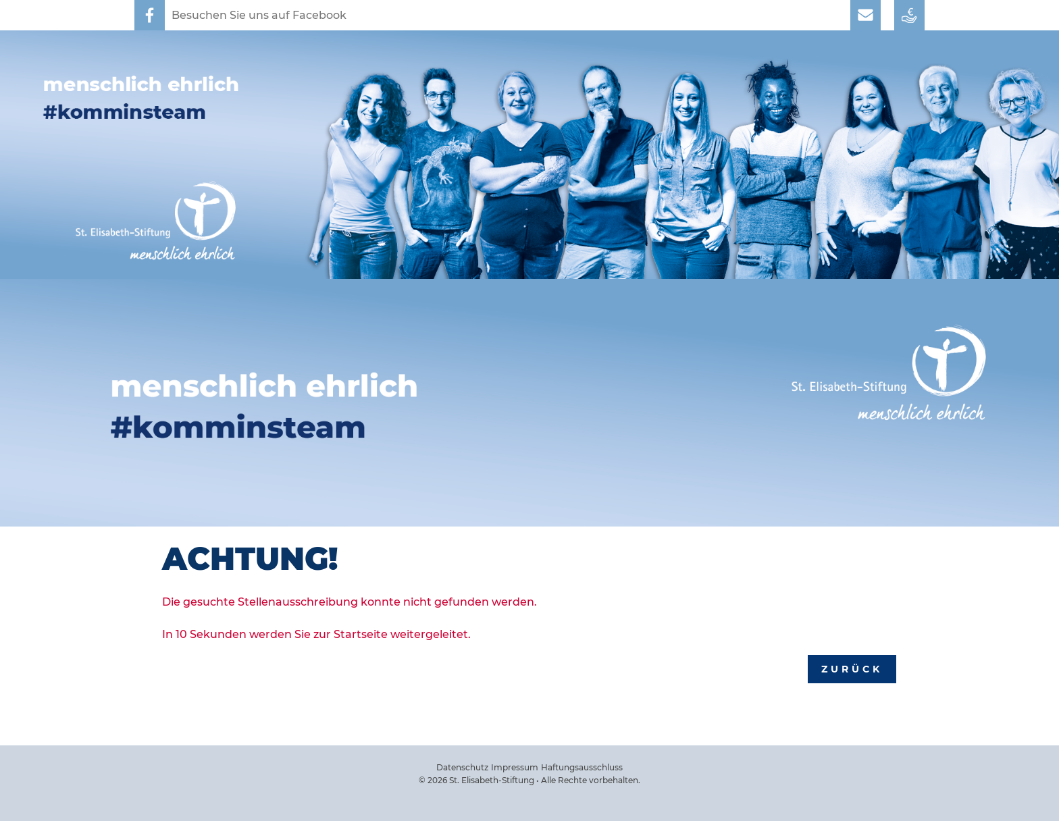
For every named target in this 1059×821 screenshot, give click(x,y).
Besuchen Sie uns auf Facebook (259, 15)
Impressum (514, 767)
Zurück (852, 669)
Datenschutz (462, 767)
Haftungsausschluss (582, 767)
